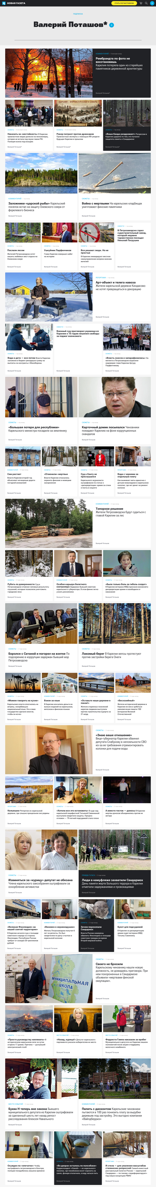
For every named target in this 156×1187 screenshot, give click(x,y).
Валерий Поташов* (103, 93)
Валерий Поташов (15, 216)
